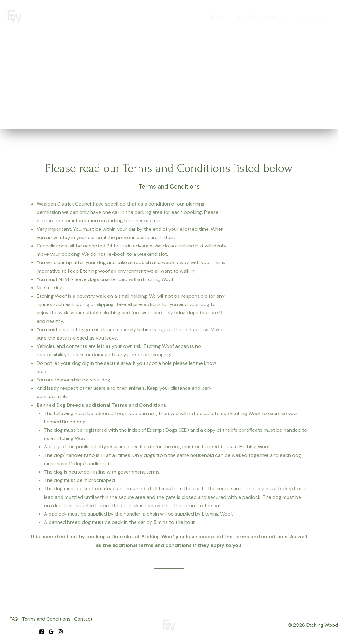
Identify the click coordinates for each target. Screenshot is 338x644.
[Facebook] (42, 631)
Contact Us (314, 16)
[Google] (51, 631)
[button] (288, 16)
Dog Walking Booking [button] (265, 16)
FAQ (11, 619)
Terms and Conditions (46, 619)
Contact (85, 619)
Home (222, 16)
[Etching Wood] (14, 16)
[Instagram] (60, 631)
